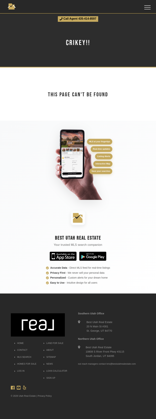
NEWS (48, 364)
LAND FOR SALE (53, 343)
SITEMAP (50, 357)
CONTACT (20, 350)
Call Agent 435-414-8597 (78, 18)
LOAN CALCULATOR (55, 371)
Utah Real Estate (27, 396)
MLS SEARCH (22, 357)
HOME (19, 343)
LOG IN (19, 371)
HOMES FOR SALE (25, 364)
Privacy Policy (45, 396)
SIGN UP (49, 378)
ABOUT (49, 350)
